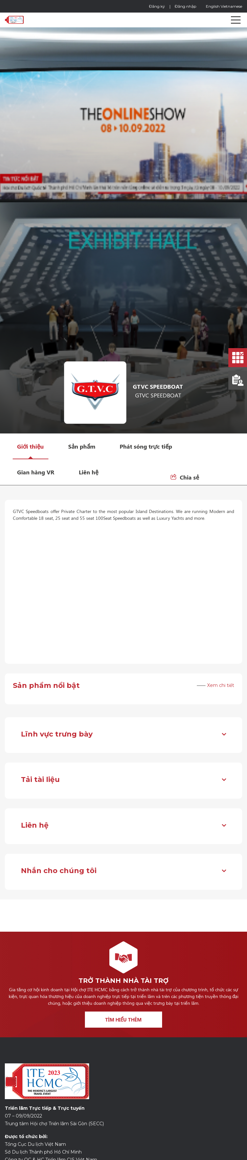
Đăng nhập (185, 6)
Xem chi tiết (220, 685)
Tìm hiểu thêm (123, 1019)
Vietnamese (231, 6)
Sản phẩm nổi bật (46, 685)
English (213, 6)
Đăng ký (157, 6)
